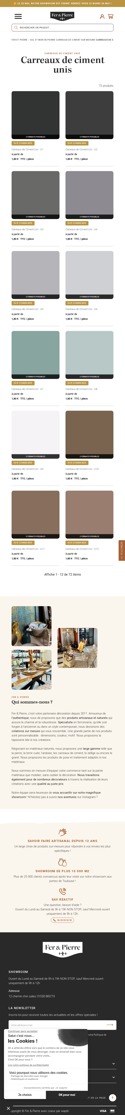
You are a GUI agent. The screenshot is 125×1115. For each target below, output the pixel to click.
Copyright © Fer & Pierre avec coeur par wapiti (39, 1111)
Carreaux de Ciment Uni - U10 (82, 469)
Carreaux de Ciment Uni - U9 (27, 469)
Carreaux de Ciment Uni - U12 (82, 549)
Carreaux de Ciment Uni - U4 (81, 229)
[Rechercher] (62, 27)
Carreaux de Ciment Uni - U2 (81, 149)
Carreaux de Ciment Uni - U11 (28, 549)
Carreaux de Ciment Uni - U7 (27, 389)
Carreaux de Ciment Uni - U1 (27, 149)
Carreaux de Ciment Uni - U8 (81, 389)
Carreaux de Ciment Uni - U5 (27, 309)
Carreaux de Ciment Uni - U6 (81, 309)
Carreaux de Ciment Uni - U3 (27, 229)
